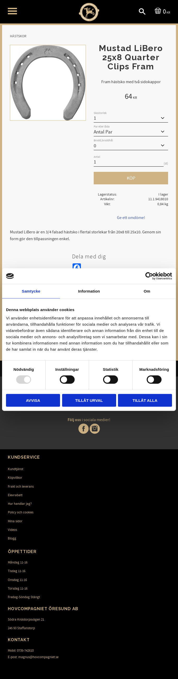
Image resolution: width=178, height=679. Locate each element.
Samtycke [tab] (31, 291)
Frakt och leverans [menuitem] (21, 486)
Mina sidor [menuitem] (15, 521)
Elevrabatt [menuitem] (15, 495)
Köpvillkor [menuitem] (15, 478)
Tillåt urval (89, 400)
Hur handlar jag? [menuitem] (20, 504)
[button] (12, 11)
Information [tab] (89, 291)
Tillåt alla (145, 400)
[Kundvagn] (161, 11)
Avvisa (33, 400)
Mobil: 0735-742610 (21, 650)
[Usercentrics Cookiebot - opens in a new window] (149, 276)
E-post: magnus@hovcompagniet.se (33, 657)
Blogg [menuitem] (12, 538)
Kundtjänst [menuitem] (15, 469)
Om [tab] (147, 291)
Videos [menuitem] (12, 530)
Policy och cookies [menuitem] (20, 512)
